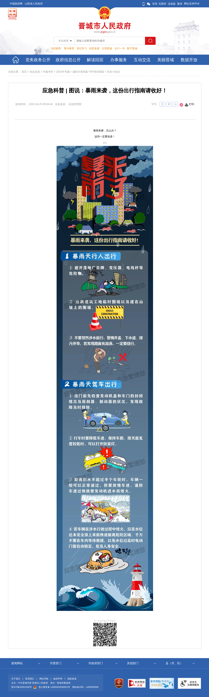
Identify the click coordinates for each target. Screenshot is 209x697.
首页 (24, 71)
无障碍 (162, 3)
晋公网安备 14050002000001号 (54, 687)
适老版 (172, 3)
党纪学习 (82, 48)
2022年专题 (63, 71)
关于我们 (15, 678)
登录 (154, 3)
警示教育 (69, 48)
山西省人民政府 (34, 3)
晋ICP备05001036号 (21, 687)
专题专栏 (48, 71)
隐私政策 (72, 678)
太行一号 (119, 48)
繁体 (179, 3)
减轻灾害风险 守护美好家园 (88, 71)
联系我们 (29, 678)
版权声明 (57, 678)
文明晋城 (107, 48)
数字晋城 (132, 48)
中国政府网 (16, 3)
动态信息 (35, 71)
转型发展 (94, 48)
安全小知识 (113, 71)
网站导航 (43, 678)
